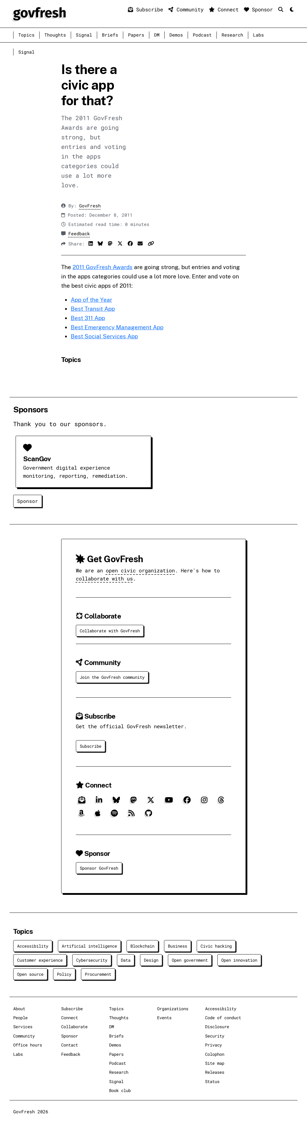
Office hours (27, 1045)
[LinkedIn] (99, 802)
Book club (120, 1090)
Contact (69, 1045)
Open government (190, 960)
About (19, 1008)
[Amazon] (81, 815)
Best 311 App (88, 318)
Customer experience (40, 960)
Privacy (213, 1045)
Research (232, 35)
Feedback (79, 233)
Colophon (214, 1054)
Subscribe (147, 9)
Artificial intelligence (89, 946)
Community (187, 9)
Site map (214, 1063)
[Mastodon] (133, 802)
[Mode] (291, 10)
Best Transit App (93, 308)
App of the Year (91, 299)
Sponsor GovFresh (99, 868)
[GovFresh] (39, 13)
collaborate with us (104, 578)
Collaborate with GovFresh (110, 631)
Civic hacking (216, 946)
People (20, 1017)
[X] (151, 802)
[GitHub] (148, 815)
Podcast (202, 35)
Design (151, 960)
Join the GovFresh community (112, 677)
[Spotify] (114, 815)
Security (214, 1036)
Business (177, 946)
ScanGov (37, 459)
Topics (26, 35)
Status (212, 1081)
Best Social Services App (104, 336)
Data (125, 960)
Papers (136, 35)
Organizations (172, 1008)
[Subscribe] (82, 802)
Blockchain (142, 946)
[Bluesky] (116, 802)
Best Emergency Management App (117, 327)
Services (22, 1026)
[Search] (282, 9)
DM (156, 35)
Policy (64, 974)
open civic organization (140, 570)
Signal (84, 35)
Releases (214, 1072)
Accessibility (32, 946)
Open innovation (239, 960)
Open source (30, 974)
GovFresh (90, 206)
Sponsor (260, 9)
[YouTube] (168, 802)
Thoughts (55, 35)
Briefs (110, 35)
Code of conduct (223, 1017)
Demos (176, 35)
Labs (258, 35)
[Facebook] (187, 802)
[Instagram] (204, 802)
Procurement (98, 974)
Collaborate (74, 1026)
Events (164, 1017)
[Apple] (98, 815)
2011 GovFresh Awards (103, 267)
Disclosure (217, 1026)
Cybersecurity (91, 960)
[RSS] (131, 815)
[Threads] (221, 802)
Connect (225, 9)
